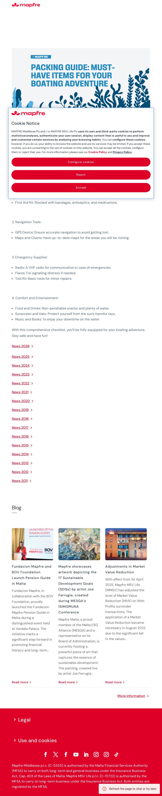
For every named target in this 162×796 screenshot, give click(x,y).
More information (131, 696)
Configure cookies (81, 162)
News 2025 (21, 356)
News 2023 (21, 374)
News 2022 (20, 383)
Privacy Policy (122, 152)
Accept (81, 187)
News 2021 (20, 392)
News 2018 (20, 418)
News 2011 (20, 481)
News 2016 (20, 436)
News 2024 (21, 365)
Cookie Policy (97, 152)
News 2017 (20, 427)
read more (20, 682)
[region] (81, 153)
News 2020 (21, 401)
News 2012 (20, 472)
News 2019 (20, 410)
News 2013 (20, 463)
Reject (81, 174)
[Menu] (147, 5)
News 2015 (20, 445)
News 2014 (20, 454)
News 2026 (21, 346)
